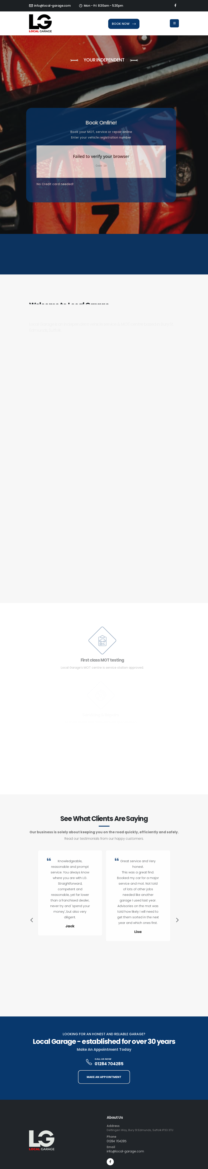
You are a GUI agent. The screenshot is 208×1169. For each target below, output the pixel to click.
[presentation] (31, 921)
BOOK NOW (124, 24)
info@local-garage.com (50, 5)
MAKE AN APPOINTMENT (104, 1077)
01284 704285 (109, 1064)
